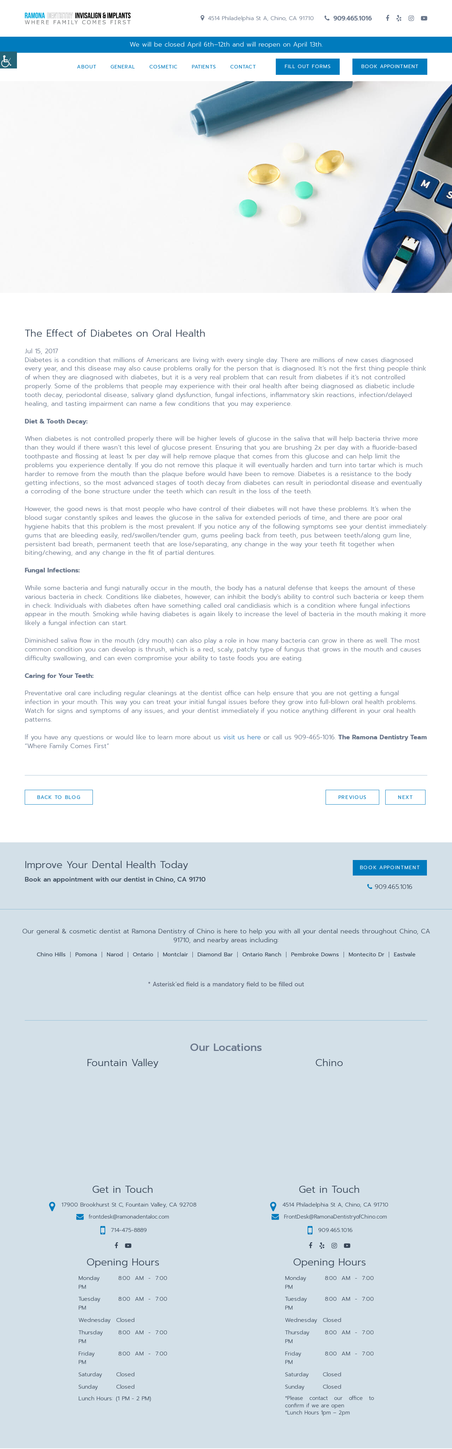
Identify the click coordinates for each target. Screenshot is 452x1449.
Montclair (175, 955)
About (86, 67)
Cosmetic (163, 67)
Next (405, 798)
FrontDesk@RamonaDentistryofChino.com (329, 1217)
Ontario (143, 955)
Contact (242, 67)
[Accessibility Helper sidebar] (8, 60)
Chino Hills (51, 955)
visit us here (242, 738)
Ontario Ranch (261, 955)
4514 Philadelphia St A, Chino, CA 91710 (257, 18)
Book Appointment (389, 67)
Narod (115, 955)
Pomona (86, 955)
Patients (203, 67)
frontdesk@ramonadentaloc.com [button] (122, 1217)
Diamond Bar (215, 955)
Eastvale (405, 955)
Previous (352, 798)
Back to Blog (59, 798)
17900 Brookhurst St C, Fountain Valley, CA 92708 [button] (122, 1205)
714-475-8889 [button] (123, 1231)
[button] (116, 1246)
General (122, 67)
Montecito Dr (366, 955)
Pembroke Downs (315, 955)
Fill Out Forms (307, 67)
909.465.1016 (348, 18)
